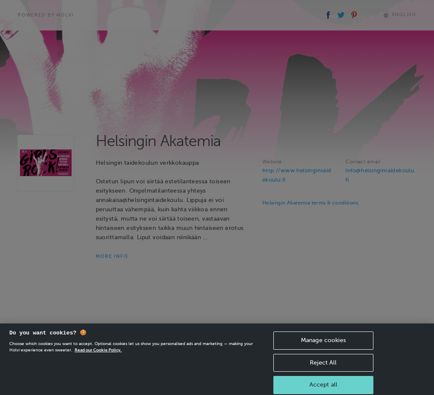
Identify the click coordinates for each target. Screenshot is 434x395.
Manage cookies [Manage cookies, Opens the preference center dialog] (323, 343)
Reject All (323, 365)
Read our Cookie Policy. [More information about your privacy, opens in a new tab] (98, 353)
